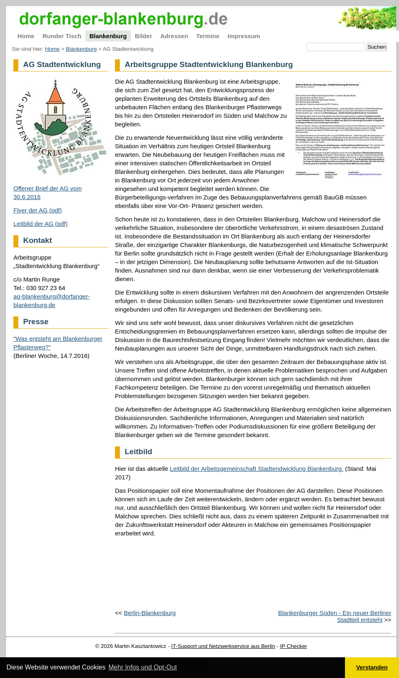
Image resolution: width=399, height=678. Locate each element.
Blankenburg (81, 49)
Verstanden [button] (372, 667)
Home (52, 49)
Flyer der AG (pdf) (37, 210)
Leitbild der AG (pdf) (40, 223)
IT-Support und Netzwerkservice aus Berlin (223, 646)
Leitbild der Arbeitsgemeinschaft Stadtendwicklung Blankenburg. (256, 468)
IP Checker (293, 646)
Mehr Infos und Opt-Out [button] (142, 667)
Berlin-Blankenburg (150, 612)
